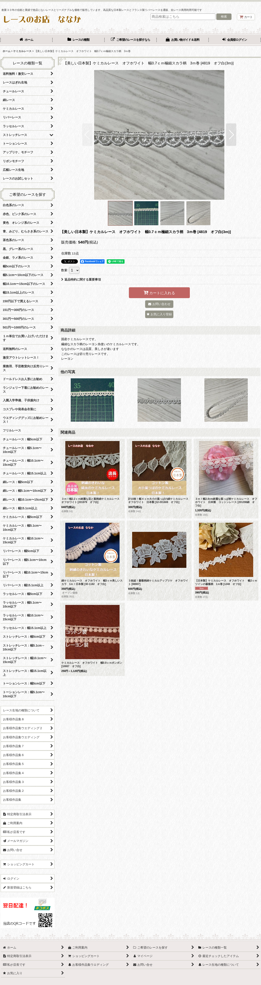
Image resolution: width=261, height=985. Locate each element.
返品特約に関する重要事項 (81, 279)
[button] (87, 134)
